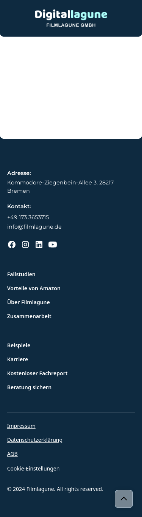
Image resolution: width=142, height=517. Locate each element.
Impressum (21, 425)
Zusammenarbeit (29, 316)
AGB (12, 453)
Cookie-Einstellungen (33, 468)
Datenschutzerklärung (34, 439)
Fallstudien (21, 274)
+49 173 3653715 (28, 217)
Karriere (17, 359)
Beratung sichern (29, 387)
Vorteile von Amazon (34, 288)
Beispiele (18, 345)
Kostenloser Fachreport (37, 373)
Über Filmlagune (28, 302)
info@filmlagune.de (34, 226)
